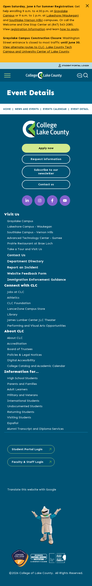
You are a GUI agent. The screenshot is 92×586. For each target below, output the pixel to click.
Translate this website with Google (31, 489)
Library (12, 314)
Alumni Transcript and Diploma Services (35, 429)
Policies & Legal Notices (24, 355)
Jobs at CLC (15, 292)
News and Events (27, 109)
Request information (46, 159)
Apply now (46, 148)
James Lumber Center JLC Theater (31, 320)
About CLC (15, 338)
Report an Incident (22, 267)
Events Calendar (55, 109)
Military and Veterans (22, 395)
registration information (28, 29)
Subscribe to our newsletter (46, 171)
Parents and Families (22, 384)
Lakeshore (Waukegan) (62, 15)
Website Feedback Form (26, 273)
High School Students (22, 378)
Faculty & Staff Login (27, 462)
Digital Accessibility (21, 360)
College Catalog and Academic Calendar (36, 366)
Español (12, 423)
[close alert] (87, 5)
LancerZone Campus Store (26, 309)
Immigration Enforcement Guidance (36, 280)
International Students (23, 401)
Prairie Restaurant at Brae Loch (30, 243)
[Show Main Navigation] (7, 75)
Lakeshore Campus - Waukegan (29, 226)
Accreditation (17, 343)
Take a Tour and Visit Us (24, 249)
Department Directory (25, 261)
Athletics (13, 297)
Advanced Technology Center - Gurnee (34, 238)
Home (7, 109)
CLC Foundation (19, 303)
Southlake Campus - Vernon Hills (30, 232)
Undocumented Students (24, 406)
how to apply (69, 29)
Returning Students (20, 412)
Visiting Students (19, 417)
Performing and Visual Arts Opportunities (36, 325)
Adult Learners (17, 389)
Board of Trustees (20, 349)
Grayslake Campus (20, 221)
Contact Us (16, 255)
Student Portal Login (73, 65)
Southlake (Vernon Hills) (26, 20)
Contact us (46, 184)
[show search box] (86, 75)
